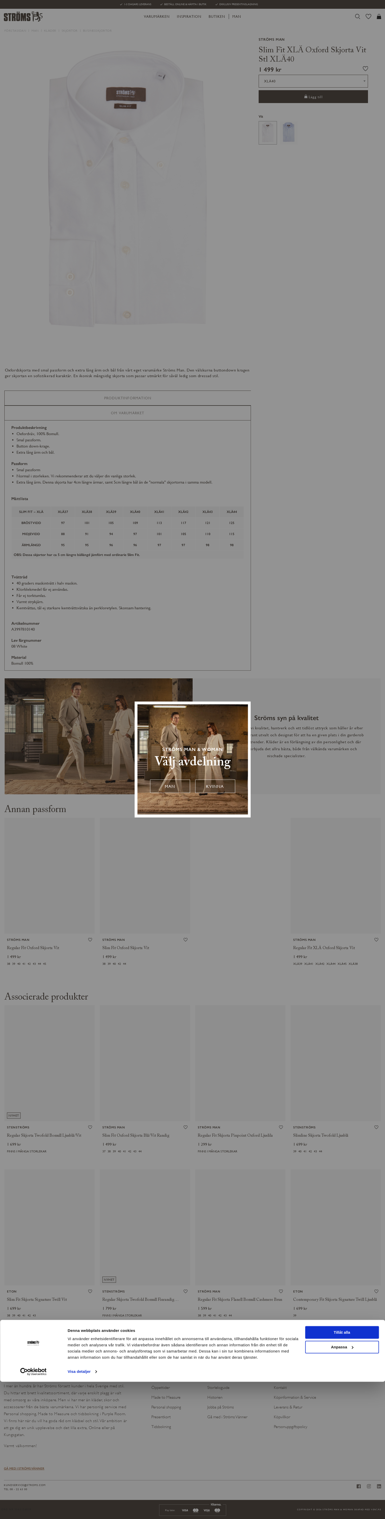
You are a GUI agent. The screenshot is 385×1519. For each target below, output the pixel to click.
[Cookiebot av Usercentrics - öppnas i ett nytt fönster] (33, 1509)
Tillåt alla (342, 1470)
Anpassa (342, 1484)
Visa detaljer (79, 1509)
